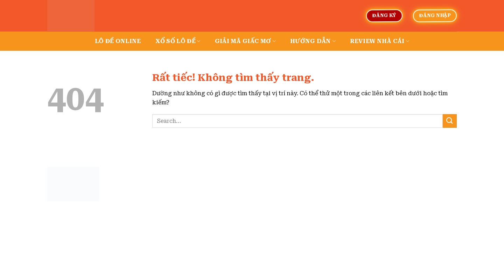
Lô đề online (118, 41)
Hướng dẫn (313, 41)
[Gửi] (450, 121)
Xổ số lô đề (178, 41)
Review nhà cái (379, 41)
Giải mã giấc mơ (245, 41)
